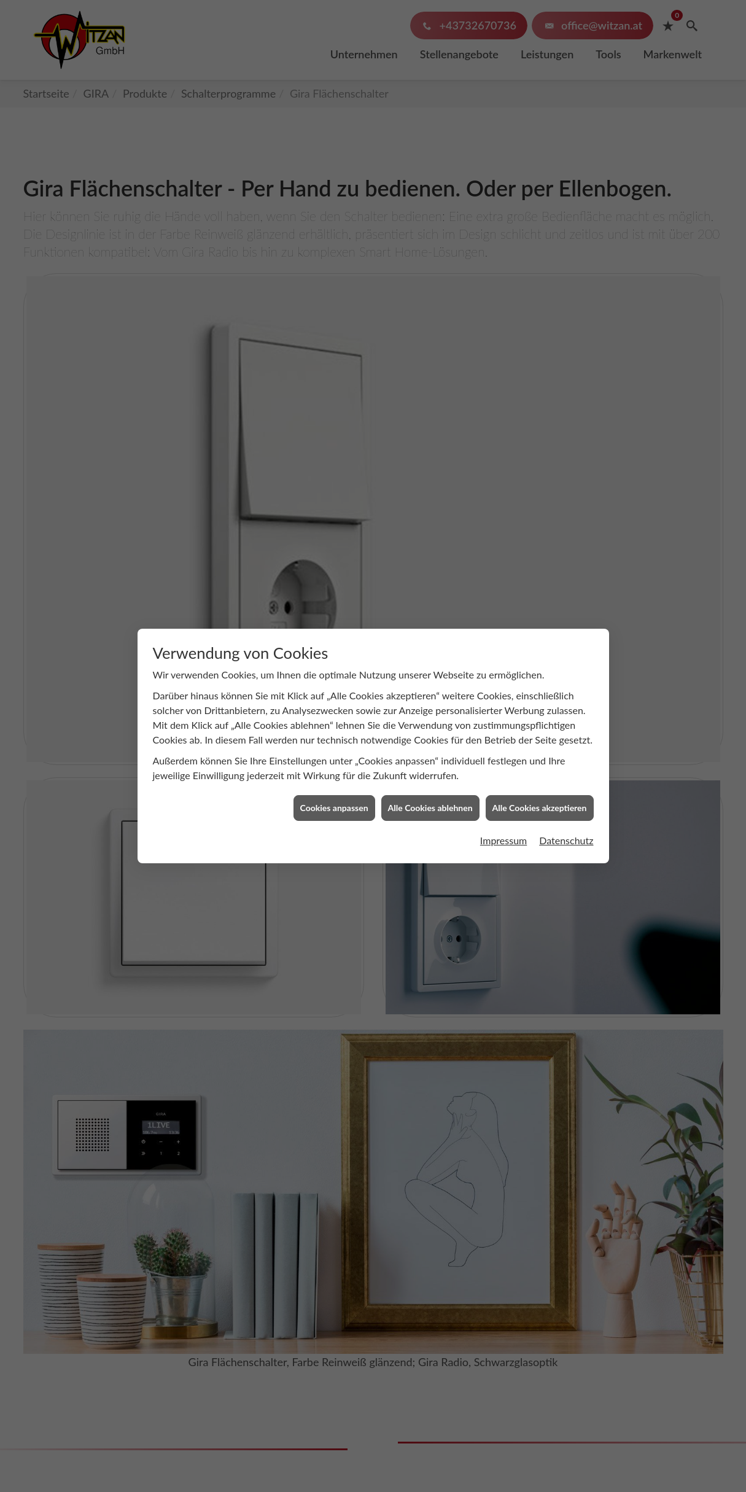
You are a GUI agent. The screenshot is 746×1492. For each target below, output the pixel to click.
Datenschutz (566, 789)
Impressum (503, 789)
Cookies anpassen (334, 756)
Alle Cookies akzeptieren (539, 756)
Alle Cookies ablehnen (430, 756)
